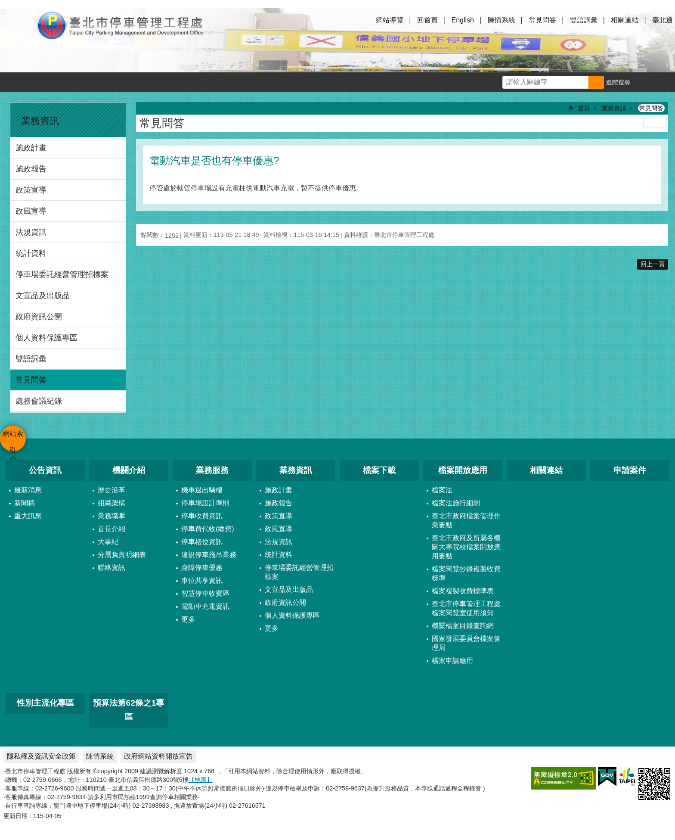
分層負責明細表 (122, 554)
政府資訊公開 (38, 316)
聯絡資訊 (111, 567)
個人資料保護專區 (46, 337)
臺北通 (662, 20)
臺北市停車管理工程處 (120, 25)
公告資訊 (45, 470)
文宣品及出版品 (42, 295)
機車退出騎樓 (202, 490)
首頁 (584, 108)
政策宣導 (30, 190)
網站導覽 (389, 20)
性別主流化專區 (45, 702)
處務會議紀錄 (38, 401)
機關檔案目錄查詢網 (463, 625)
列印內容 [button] (648, 122)
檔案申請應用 (452, 660)
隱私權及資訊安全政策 (41, 756)
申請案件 (629, 470)
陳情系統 (501, 20)
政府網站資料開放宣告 (158, 756)
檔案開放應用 (462, 470)
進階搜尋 (618, 82)
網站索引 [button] (17, 25)
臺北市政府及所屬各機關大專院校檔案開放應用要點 (466, 547)
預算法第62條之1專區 (128, 710)
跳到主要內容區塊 (4, 4)
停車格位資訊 (202, 541)
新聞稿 (24, 503)
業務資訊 (40, 120)
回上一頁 (653, 264)
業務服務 (212, 470)
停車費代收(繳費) (207, 528)
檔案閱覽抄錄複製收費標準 (466, 573)
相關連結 (624, 20)
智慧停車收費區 (205, 593)
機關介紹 (128, 470)
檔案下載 (379, 470)
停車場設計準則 (205, 503)
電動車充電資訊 (205, 606)
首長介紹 (111, 528)
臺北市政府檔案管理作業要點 (466, 520)
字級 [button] (645, 82)
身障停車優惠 (202, 567)
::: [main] (139, 99)
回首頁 (427, 20)
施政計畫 (30, 147)
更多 (188, 619)
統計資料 (30, 253)
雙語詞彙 (584, 20)
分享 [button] (665, 82)
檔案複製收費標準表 (463, 590)
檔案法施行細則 (456, 503)
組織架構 (111, 503)
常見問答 (542, 20)
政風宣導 (30, 211)
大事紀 (108, 541)
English (462, 20)
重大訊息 (28, 516)
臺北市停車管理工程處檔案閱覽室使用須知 (466, 608)
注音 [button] (661, 122)
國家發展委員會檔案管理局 (466, 643)
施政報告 (30, 169)
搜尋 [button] (596, 82)
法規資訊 (30, 232)
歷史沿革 (111, 490)
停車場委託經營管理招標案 (61, 274)
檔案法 (442, 490)
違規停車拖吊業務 (208, 554)
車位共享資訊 (202, 580)
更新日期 (15, 815)
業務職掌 (111, 516)
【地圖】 (201, 779)
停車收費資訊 (202, 516)
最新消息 (28, 490)
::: (6, 99)
